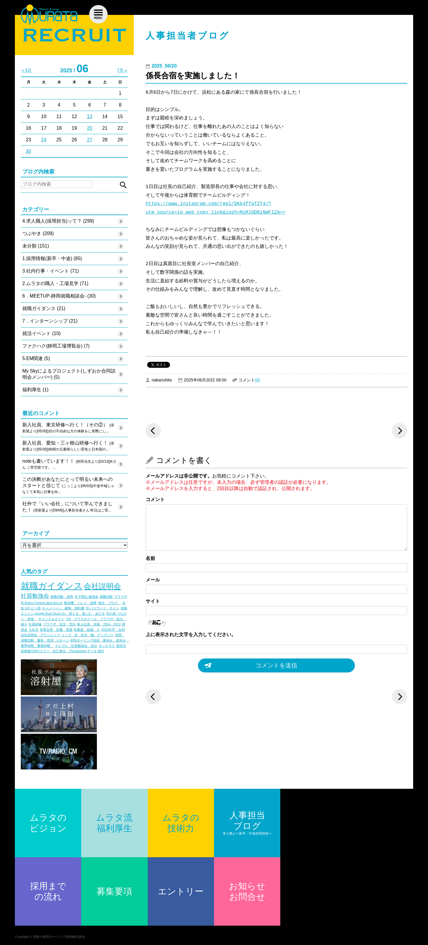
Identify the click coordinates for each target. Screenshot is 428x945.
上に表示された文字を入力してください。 (191, 634)
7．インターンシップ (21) (50, 320)
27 (89, 139)
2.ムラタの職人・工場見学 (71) (55, 283)
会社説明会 (102, 586)
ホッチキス (107, 645)
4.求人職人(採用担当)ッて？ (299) (58, 220)
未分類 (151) (35, 245)
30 (28, 151)
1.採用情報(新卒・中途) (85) (52, 258)
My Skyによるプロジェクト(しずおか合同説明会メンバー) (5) (69, 374)
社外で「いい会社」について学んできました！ (67, 507)
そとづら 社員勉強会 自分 (76, 645)
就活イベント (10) (41, 333)
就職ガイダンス (52, 586)
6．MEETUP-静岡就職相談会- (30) (59, 295)
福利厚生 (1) (35, 389)
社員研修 (35, 624)
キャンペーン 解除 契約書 (63, 608)
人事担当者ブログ (188, 35)
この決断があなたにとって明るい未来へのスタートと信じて (68, 486)
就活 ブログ (109, 603)
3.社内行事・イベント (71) (50, 270)
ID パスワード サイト (102, 608)
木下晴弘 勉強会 (86, 596)
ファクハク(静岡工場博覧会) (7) (56, 345)
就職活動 (106, 596)
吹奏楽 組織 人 (87, 629)
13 (89, 116)
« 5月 (27, 70)
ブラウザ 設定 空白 (59, 624)
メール (153, 579)
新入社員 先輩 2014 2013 (98, 624)
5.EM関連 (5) (36, 358)
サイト (153, 601)
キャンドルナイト (51, 619)
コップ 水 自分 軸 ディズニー (87, 635)
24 (43, 139)
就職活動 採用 (61, 596)
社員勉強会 (35, 596)
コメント (155, 499)
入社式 (33, 629)
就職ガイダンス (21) (43, 308)
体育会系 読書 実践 (56, 629)
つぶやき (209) (38, 233)
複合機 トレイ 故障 (80, 603)
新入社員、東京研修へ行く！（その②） (68, 428)
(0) (257, 380)
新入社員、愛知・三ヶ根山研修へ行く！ (68, 446)
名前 (150, 558)
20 (89, 128)
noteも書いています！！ (69, 464)
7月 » (122, 70)
